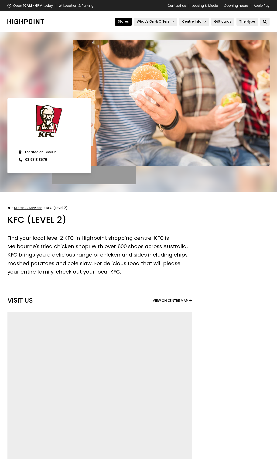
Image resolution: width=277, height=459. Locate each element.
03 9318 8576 (36, 159)
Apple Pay (262, 5)
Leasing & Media (205, 5)
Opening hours (236, 5)
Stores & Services (28, 208)
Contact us (177, 5)
